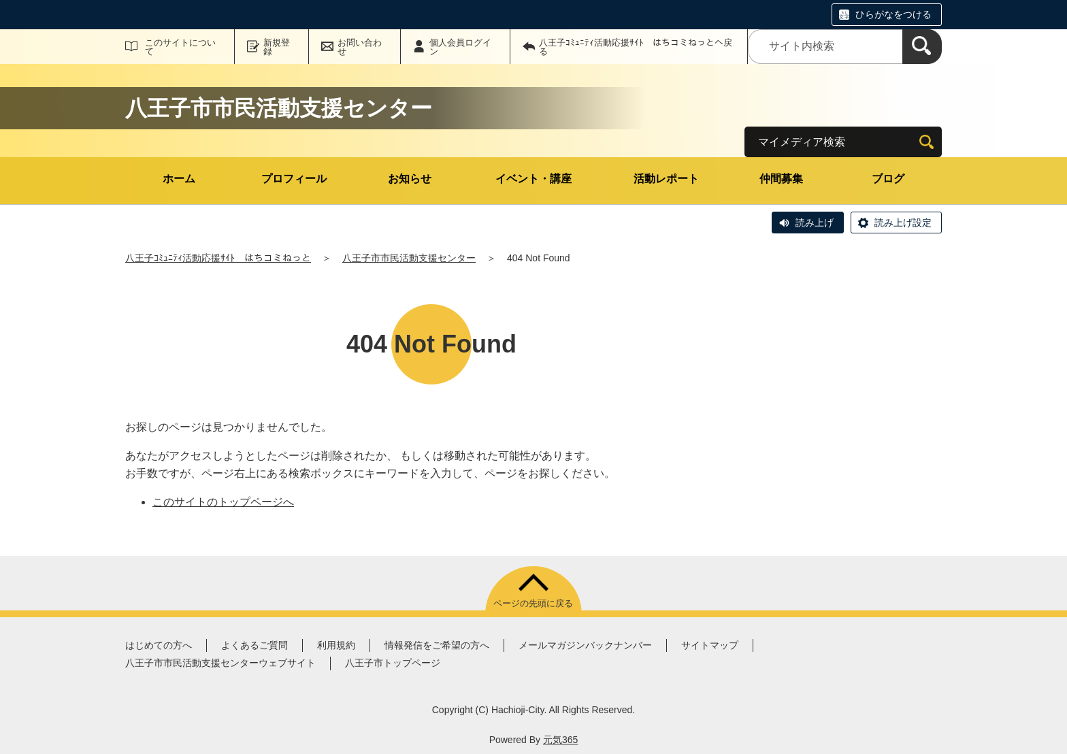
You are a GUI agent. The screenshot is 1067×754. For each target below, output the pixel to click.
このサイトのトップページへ (223, 502)
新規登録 (276, 46)
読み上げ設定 (903, 222)
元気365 (560, 739)
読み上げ (814, 222)
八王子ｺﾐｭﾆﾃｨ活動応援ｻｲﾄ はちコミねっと (218, 257)
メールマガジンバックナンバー (585, 645)
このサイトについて (180, 46)
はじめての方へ (158, 645)
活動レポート (666, 178)
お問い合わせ (360, 46)
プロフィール (294, 178)
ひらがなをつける (893, 14)
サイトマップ (709, 645)
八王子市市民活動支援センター (409, 257)
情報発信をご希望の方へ (436, 645)
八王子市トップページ (392, 662)
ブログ (888, 178)
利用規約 (336, 645)
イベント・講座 (533, 178)
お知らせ (409, 178)
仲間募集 (781, 178)
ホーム (179, 178)
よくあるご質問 (254, 645)
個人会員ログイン (460, 46)
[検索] (922, 46)
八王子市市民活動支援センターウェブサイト (220, 662)
